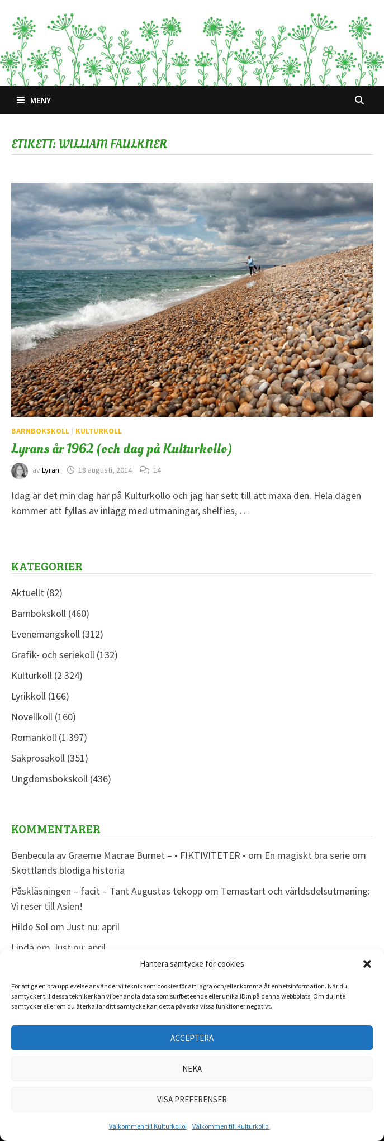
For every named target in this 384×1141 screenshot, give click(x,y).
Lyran (50, 470)
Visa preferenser (192, 1099)
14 (157, 470)
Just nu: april (93, 926)
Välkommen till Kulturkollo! (148, 1126)
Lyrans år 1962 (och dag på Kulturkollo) (122, 448)
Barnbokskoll (40, 431)
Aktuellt (27, 592)
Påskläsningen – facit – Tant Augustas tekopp (106, 891)
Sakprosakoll (38, 758)
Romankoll (33, 737)
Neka (192, 1068)
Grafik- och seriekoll (52, 654)
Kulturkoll (98, 431)
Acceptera (192, 1038)
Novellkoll (32, 716)
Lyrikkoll (28, 696)
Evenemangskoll (45, 633)
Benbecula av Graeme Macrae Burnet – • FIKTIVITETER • (128, 855)
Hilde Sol (29, 926)
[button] (367, 963)
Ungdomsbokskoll (49, 778)
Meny (34, 100)
